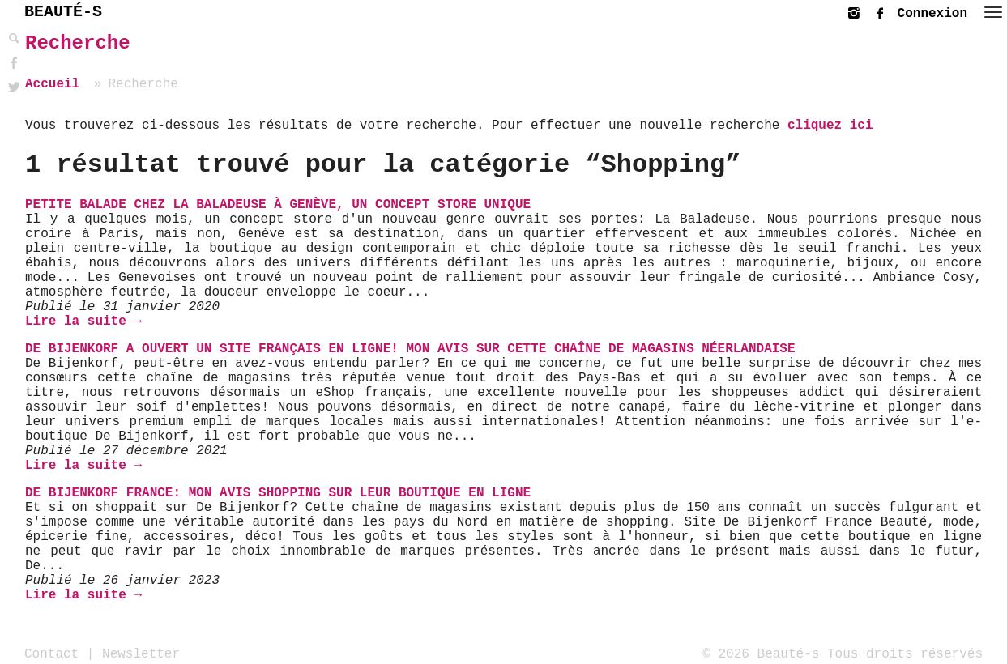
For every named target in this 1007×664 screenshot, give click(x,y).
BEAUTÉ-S (63, 11)
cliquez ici (830, 125)
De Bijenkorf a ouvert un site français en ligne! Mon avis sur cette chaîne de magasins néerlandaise (410, 349)
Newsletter (141, 653)
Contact (51, 653)
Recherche (77, 43)
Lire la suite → (83, 321)
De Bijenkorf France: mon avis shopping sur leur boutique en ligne (278, 493)
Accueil (52, 84)
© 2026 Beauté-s (760, 653)
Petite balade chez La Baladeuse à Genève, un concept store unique (278, 205)
